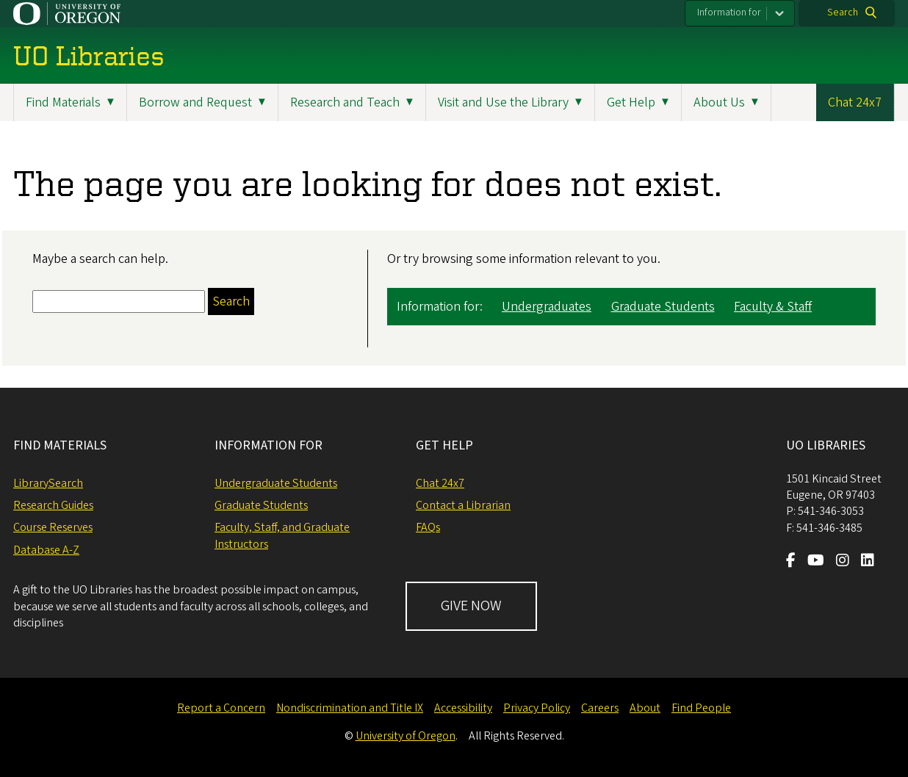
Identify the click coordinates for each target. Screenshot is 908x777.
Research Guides (53, 505)
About (645, 708)
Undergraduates (546, 306)
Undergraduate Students (276, 483)
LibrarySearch (48, 483)
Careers (600, 708)
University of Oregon (405, 736)
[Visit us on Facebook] (790, 562)
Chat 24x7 (855, 102)
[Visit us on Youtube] (815, 562)
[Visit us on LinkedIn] (867, 562)
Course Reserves (53, 527)
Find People (701, 708)
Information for (729, 12)
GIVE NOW (471, 606)
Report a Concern (221, 708)
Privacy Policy (536, 708)
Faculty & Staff (773, 306)
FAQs (428, 527)
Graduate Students (663, 306)
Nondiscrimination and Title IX (349, 708)
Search (842, 12)
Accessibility (463, 708)
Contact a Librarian (463, 505)
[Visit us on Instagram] (842, 562)
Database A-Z (46, 550)
